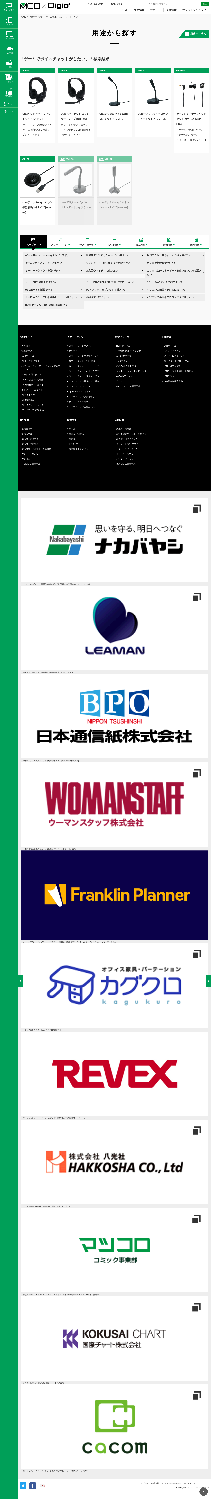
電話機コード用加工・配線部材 (36, 449)
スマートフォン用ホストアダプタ (85, 371)
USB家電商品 (27, 400)
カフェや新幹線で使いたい (162, 262)
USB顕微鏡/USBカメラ (32, 385)
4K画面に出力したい (97, 297)
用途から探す (36, 17)
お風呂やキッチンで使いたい (102, 270)
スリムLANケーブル (173, 350)
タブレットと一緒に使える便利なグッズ (108, 262)
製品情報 (139, 10)
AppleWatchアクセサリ (80, 391)
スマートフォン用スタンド (82, 346)
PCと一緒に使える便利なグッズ (164, 282)
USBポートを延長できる (39, 289)
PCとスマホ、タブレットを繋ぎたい (106, 289)
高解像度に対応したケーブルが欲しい (107, 255)
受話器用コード (28, 434)
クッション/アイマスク (127, 444)
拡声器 (72, 439)
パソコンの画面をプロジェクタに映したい (170, 297)
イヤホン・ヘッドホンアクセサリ (132, 371)
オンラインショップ (194, 10)
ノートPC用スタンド (31, 374)
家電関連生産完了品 (78, 449)
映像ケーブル (27, 350)
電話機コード (27, 428)
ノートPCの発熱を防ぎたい (40, 282)
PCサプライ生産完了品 (32, 410)
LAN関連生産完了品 (173, 381)
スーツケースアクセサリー (129, 454)
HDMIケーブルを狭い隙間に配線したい (46, 304)
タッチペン (74, 350)
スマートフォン (75, 337)
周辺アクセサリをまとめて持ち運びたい (169, 255)
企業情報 (171, 10)
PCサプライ (26, 337)
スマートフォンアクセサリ (82, 396)
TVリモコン (122, 361)
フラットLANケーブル (174, 356)
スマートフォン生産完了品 (82, 406)
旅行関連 (119, 420)
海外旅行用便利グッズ (127, 439)
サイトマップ (189, 1483)
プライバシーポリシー (171, 1483)
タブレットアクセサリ (79, 401)
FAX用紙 (25, 459)
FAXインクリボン (29, 454)
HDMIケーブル (123, 346)
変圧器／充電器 (123, 428)
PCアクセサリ (28, 395)
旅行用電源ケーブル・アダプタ (131, 434)
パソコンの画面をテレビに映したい (166, 289)
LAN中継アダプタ (172, 366)
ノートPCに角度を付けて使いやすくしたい (110, 282)
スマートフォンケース (79, 386)
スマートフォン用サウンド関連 (84, 381)
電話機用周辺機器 (30, 444)
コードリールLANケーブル (176, 361)
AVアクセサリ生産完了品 (128, 386)
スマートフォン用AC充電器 (82, 361)
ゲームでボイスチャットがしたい (43, 262)
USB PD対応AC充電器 (32, 379)
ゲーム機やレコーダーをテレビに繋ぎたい (48, 255)
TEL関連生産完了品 (30, 464)
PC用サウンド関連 (30, 361)
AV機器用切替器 (124, 356)
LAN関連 (166, 337)
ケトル (72, 428)
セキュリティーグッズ (127, 449)
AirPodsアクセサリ (125, 376)
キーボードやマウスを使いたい (42, 270)
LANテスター (170, 376)
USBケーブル (27, 356)
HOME (124, 10)
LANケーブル (170, 346)
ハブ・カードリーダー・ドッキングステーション (41, 368)
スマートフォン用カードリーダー (85, 366)
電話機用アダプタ (30, 439)
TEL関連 (24, 420)
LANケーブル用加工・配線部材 (179, 371)
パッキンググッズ (124, 459)
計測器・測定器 (76, 434)
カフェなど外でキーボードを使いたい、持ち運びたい (174, 272)
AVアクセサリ (122, 337)
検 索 (205, 4)
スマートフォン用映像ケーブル (84, 376)
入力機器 (25, 346)
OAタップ (73, 444)
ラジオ (119, 381)
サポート (155, 10)
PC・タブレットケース (32, 405)
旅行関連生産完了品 (126, 464)
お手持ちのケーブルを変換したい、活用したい (51, 297)
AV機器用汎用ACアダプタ (128, 350)
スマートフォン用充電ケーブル (84, 356)
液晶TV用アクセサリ (126, 366)
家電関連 (71, 420)
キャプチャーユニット (32, 390)
